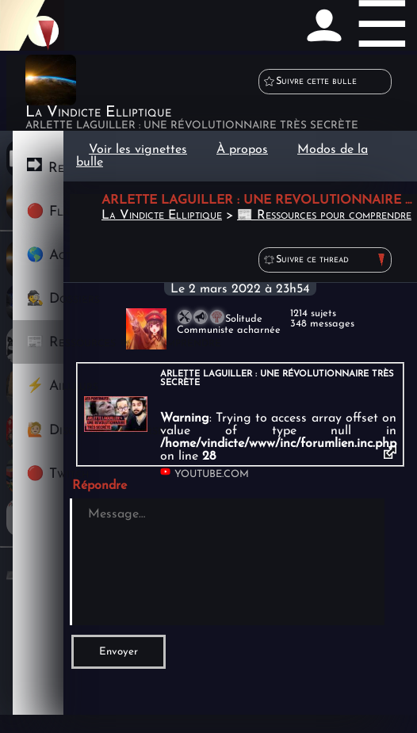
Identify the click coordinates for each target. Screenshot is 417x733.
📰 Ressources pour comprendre (324, 215)
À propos (242, 149)
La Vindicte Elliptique (161, 215)
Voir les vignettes (138, 149)
